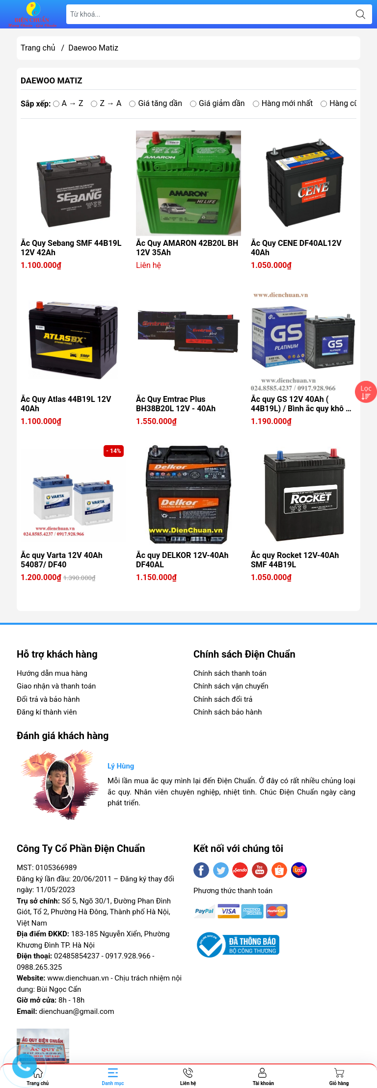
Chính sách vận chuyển (231, 686)
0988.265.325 (39, 967)
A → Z (68, 103)
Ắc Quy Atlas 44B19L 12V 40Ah (66, 404)
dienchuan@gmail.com (76, 1011)
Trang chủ (38, 48)
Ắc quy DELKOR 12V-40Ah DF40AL (182, 560)
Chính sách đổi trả (222, 699)
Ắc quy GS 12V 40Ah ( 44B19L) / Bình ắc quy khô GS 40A (303, 404)
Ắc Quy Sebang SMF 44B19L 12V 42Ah (71, 248)
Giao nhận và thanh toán (56, 686)
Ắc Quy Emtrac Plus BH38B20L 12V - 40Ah (175, 404)
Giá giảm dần (217, 103)
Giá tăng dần (155, 103)
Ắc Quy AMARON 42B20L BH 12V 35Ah (187, 248)
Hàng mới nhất (283, 103)
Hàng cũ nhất (348, 103)
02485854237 (77, 956)
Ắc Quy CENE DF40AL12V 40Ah (296, 248)
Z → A (106, 103)
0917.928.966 (127, 956)
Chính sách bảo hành (227, 712)
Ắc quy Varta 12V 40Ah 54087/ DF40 (62, 560)
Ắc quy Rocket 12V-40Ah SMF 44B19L (295, 560)
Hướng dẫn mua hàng (52, 673)
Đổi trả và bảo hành (48, 699)
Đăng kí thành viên (47, 712)
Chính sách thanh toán (230, 673)
